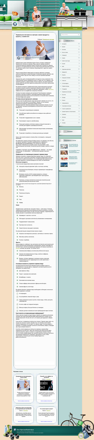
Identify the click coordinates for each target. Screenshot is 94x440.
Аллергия (64, 43)
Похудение (64, 89)
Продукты (61, 28)
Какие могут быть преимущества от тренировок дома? (73, 157)
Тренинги (64, 114)
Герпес (63, 58)
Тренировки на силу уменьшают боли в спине (23, 377)
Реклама (75, 28)
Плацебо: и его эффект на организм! (46, 377)
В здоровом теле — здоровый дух (73, 163)
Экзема (63, 122)
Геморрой (64, 55)
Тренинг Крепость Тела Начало (69, 111)
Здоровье (48, 379)
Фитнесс (64, 117)
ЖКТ (63, 66)
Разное (63, 100)
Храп (63, 120)
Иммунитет (64, 72)
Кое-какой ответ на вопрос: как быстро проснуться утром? (73, 145)
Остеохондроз (65, 83)
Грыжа (63, 63)
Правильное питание (48, 39)
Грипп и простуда (66, 60)
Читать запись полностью (23, 400)
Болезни (64, 49)
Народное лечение (66, 77)
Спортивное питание (66, 105)
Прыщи (63, 97)
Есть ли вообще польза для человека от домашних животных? (74, 151)
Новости (47, 28)
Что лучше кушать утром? (46, 408)
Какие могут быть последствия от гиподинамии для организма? (23, 408)
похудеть (50, 89)
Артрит (63, 46)
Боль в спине (65, 52)
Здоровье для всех (66, 69)
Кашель (64, 74)
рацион (18, 248)
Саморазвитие (65, 103)
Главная (19, 28)
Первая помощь (65, 86)
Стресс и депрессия (66, 108)
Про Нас (64, 94)
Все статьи (32, 28)
